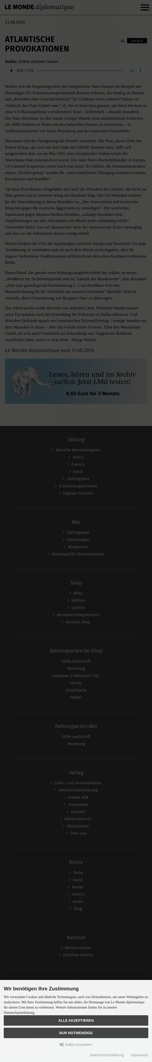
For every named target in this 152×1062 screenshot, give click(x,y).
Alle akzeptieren (76, 1020)
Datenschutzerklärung (107, 1055)
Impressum (139, 1055)
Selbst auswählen (76, 1045)
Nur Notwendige (76, 1033)
